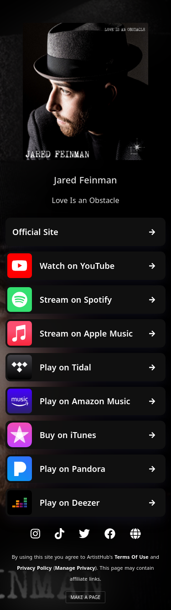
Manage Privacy (75, 567)
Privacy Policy (34, 567)
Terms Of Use (131, 556)
